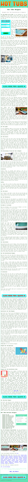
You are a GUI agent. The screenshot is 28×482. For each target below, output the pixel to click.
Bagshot (9, 461)
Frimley (13, 459)
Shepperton (11, 462)
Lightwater (16, 462)
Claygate (20, 459)
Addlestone (12, 463)
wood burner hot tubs (23, 385)
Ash (16, 459)
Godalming (10, 457)
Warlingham (16, 458)
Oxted (6, 461)
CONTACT (21, 7)
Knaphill (8, 460)
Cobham (6, 463)
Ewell (7, 457)
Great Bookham (15, 461)
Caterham (2, 463)
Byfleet (25, 461)
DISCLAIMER (25, 7)
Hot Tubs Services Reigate (9, 412)
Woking (21, 462)
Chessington (15, 457)
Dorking (5, 459)
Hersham (20, 458)
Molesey (2, 462)
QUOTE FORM (16, 390)
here (23, 410)
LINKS (16, 7)
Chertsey (2, 461)
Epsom (17, 460)
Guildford (25, 459)
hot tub (25, 14)
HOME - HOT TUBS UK (14, 471)
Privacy (26, 474)
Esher (2, 459)
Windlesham (25, 457)
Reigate (20, 298)
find (4, 402)
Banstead (25, 458)
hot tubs (10, 77)
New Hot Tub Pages (5, 474)
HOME (13, 7)
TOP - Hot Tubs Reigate (5, 466)
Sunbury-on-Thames (23, 460)
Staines (9, 459)
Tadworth (25, 462)
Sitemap (1, 474)
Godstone (13, 460)
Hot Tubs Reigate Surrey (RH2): (7, 14)
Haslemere (7, 458)
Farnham (2, 458)
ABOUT (18, 7)
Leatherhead (3, 460)
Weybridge (21, 461)
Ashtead (11, 458)
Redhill (6, 462)
